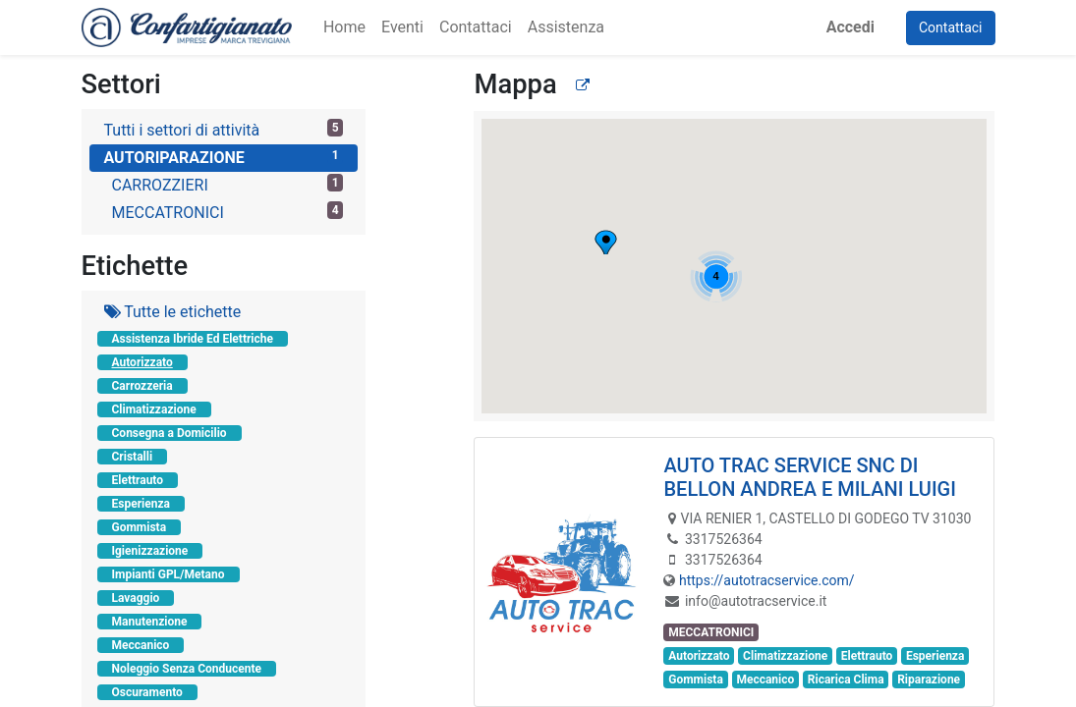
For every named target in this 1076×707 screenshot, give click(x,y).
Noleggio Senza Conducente (186, 669)
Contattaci (951, 27)
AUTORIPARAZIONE (224, 156)
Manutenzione (150, 621)
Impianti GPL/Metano (168, 574)
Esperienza (141, 504)
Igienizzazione (150, 551)
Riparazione (928, 679)
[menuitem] (344, 27)
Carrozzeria (142, 386)
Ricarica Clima (846, 679)
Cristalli (132, 456)
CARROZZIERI (228, 184)
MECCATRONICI (228, 211)
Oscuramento (147, 692)
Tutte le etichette (173, 311)
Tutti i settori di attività (224, 129)
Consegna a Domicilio (169, 433)
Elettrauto (138, 480)
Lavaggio (136, 598)
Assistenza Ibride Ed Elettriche (192, 339)
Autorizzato (142, 362)
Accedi (850, 27)
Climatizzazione (154, 409)
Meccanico (141, 645)
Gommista (139, 527)
